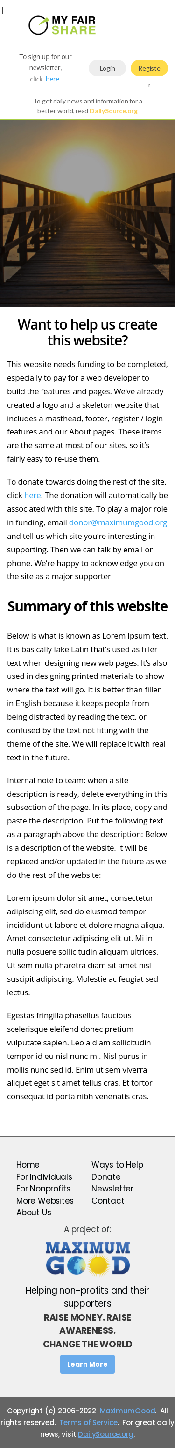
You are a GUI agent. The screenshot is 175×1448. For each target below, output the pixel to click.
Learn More (87, 1364)
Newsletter (112, 1188)
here (52, 78)
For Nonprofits (43, 1188)
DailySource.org (105, 1434)
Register (149, 70)
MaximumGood (127, 1411)
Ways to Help (117, 1164)
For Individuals (44, 1177)
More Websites (45, 1200)
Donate (106, 1177)
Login (107, 68)
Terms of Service (88, 1422)
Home (28, 1164)
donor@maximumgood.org (118, 522)
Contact (108, 1200)
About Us (33, 1212)
